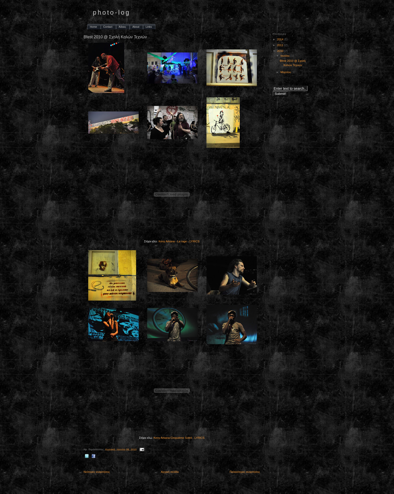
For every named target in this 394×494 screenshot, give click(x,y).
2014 (280, 39)
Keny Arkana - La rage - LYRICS (179, 241)
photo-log (112, 12)
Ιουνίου (285, 55)
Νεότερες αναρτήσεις (97, 471)
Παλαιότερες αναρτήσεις (245, 471)
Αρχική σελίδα (169, 471)
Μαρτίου (286, 72)
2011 (280, 45)
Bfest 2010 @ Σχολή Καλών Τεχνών (115, 37)
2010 (280, 50)
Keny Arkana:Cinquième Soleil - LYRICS (179, 437)
